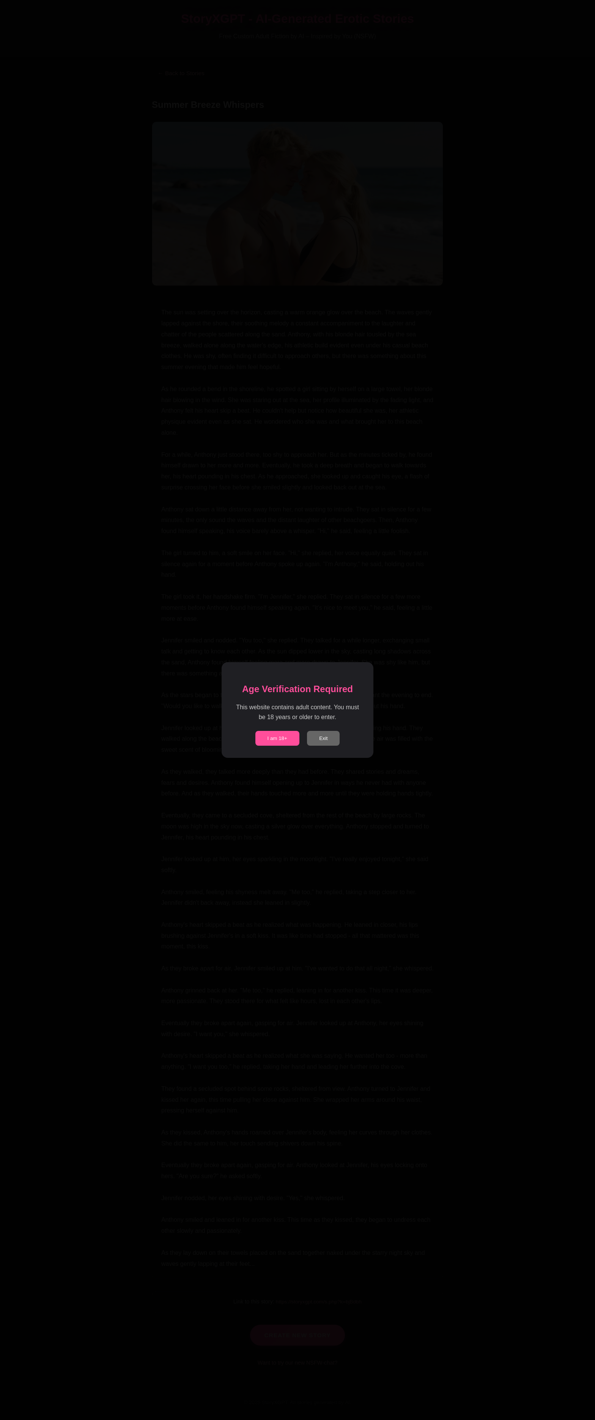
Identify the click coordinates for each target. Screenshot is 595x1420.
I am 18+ (277, 738)
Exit (323, 738)
